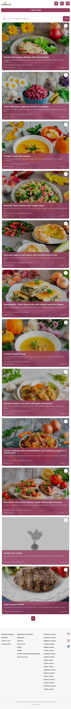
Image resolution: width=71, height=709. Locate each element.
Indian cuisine (48, 663)
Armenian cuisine (50, 637)
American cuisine (50, 634)
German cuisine (49, 657)
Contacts (4, 637)
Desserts (20, 641)
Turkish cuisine (49, 683)
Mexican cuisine (49, 673)
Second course (22, 657)
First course (21, 644)
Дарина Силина (8, 67)
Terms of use (5, 641)
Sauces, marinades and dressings (28, 654)
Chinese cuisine (49, 644)
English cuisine (49, 647)
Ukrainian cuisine (50, 686)
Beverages (20, 637)
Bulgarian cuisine (50, 641)
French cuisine (49, 650)
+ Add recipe (35, 10)
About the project (7, 634)
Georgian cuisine (49, 654)
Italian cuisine (48, 666)
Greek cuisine (48, 660)
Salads (19, 650)
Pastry (19, 647)
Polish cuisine (48, 676)
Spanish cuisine (49, 679)
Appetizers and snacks (25, 634)
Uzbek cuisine (48, 689)
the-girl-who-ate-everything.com (14, 562)
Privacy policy (6, 644)
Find (66, 19)
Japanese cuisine (50, 670)
